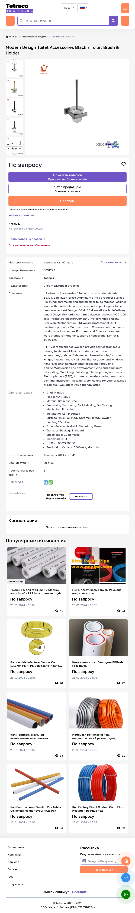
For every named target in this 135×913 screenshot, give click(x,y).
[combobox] (68, 8)
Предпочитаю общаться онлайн (55, 496)
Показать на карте (113, 262)
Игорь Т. (14, 223)
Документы (16, 884)
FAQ (10, 876)
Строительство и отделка (34, 36)
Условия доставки (21, 215)
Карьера (13, 862)
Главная (12, 36)
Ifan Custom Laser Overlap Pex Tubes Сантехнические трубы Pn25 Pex (35, 808)
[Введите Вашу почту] (107, 861)
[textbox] (83, 8)
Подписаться (104, 869)
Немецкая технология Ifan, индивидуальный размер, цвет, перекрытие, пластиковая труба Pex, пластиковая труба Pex (98, 736)
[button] (14, 62)
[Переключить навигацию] (125, 8)
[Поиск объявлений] (67, 20)
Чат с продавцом (67, 189)
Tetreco (17, 6)
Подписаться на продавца (26, 239)
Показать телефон (67, 177)
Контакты (14, 854)
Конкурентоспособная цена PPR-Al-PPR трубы (97, 663)
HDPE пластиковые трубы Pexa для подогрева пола (96, 591)
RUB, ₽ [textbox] (68, 7)
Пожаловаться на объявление (29, 245)
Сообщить (80, 892)
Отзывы (13, 869)
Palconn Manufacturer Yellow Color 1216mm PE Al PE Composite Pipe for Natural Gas (35, 663)
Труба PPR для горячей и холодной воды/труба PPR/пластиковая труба (36, 591)
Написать (81, 496)
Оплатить (67, 201)
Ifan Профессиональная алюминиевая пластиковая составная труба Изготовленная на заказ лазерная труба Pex (35, 736)
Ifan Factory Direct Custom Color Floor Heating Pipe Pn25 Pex (98, 808)
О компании (16, 847)
